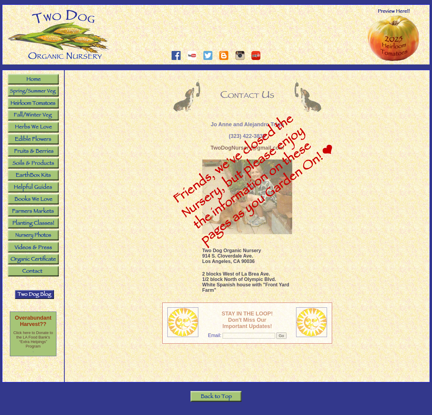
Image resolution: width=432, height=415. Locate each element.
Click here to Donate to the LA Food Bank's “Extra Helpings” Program (33, 339)
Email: (215, 335)
